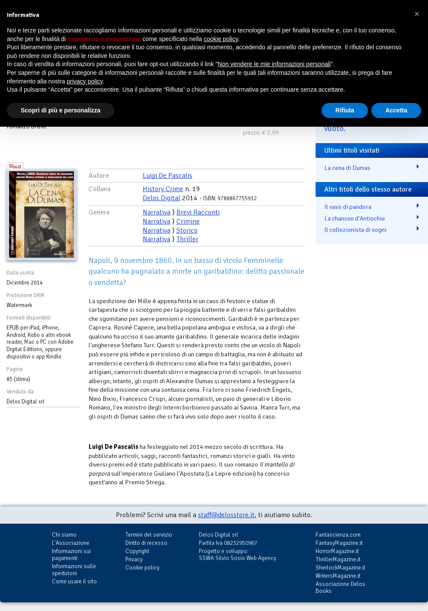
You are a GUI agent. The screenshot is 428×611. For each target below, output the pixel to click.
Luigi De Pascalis (167, 175)
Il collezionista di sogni (355, 230)
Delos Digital (161, 198)
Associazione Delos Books (340, 587)
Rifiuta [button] (345, 110)
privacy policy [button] (85, 81)
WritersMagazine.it (338, 575)
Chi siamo (64, 534)
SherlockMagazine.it (340, 567)
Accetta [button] (396, 110)
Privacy (134, 559)
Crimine (188, 221)
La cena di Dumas (347, 168)
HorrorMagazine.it (337, 551)
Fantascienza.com (338, 534)
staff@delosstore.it (226, 515)
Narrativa (156, 212)
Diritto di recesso (146, 543)
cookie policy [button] (221, 38)
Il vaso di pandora (347, 207)
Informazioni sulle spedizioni (74, 570)
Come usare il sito (74, 581)
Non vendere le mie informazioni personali (273, 64)
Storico (187, 230)
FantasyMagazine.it (339, 543)
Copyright (137, 551)
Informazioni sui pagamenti (71, 554)
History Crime (163, 189)
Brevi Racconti (198, 212)
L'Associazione (70, 543)
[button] (417, 14)
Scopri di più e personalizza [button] (60, 110)
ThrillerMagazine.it (338, 559)
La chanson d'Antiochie (354, 218)
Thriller (187, 239)
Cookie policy (142, 567)
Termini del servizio (148, 534)
